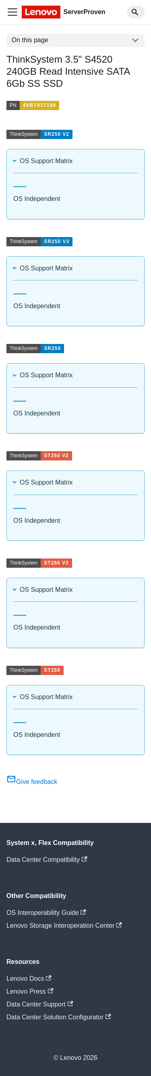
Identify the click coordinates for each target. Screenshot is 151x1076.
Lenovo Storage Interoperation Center (64, 925)
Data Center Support (39, 1004)
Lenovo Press (29, 991)
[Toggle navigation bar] (12, 12)
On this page (30, 40)
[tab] (19, 183)
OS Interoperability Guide (46, 912)
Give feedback (31, 781)
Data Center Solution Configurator (58, 1017)
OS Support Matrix (46, 161)
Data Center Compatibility (46, 859)
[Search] (136, 12)
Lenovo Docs (29, 978)
